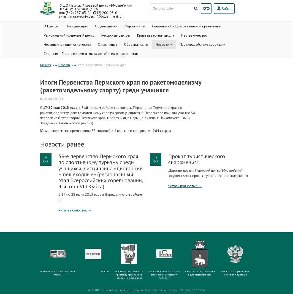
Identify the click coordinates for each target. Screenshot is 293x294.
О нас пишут (107, 44)
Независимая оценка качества (67, 44)
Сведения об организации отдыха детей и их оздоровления (90, 53)
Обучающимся (106, 26)
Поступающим (76, 26)
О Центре (51, 26)
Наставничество (194, 35)
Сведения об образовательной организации (187, 26)
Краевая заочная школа (155, 35)
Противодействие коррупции (202, 44)
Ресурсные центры (115, 35)
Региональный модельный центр (68, 35)
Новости (163, 44)
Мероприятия (134, 26)
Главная (45, 65)
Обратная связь (136, 44)
